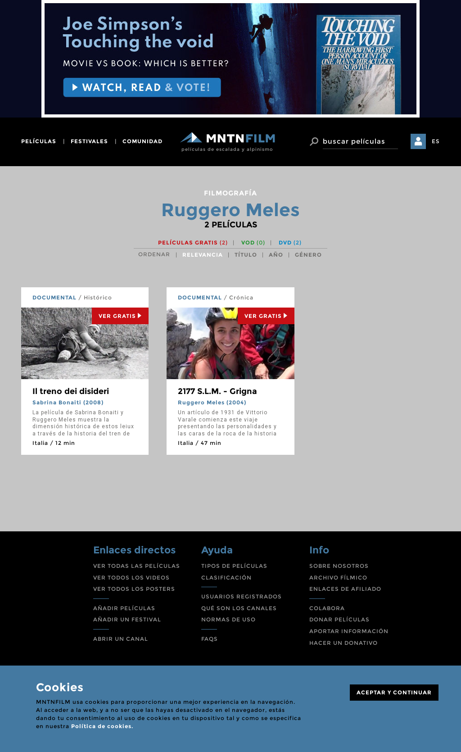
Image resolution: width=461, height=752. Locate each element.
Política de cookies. (102, 726)
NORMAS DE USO (228, 619)
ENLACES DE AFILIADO (345, 588)
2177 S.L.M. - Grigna (217, 391)
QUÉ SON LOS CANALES (239, 608)
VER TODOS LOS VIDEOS (131, 577)
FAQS (209, 638)
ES (436, 141)
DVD (290, 242)
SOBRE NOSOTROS (339, 565)
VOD (253, 242)
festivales (89, 141)
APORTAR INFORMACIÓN (349, 631)
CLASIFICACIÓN (226, 577)
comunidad (142, 141)
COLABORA (327, 608)
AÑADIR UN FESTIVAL (127, 619)
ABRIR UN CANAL (120, 638)
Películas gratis (193, 242)
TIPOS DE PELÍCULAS (234, 565)
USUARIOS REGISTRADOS (241, 596)
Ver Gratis (120, 316)
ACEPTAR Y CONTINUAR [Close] (394, 692)
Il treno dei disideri (70, 391)
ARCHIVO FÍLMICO (338, 577)
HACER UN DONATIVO (343, 642)
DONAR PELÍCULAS (339, 619)
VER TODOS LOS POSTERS (134, 588)
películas (38, 141)
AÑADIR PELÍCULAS (124, 608)
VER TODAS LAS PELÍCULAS (136, 565)
